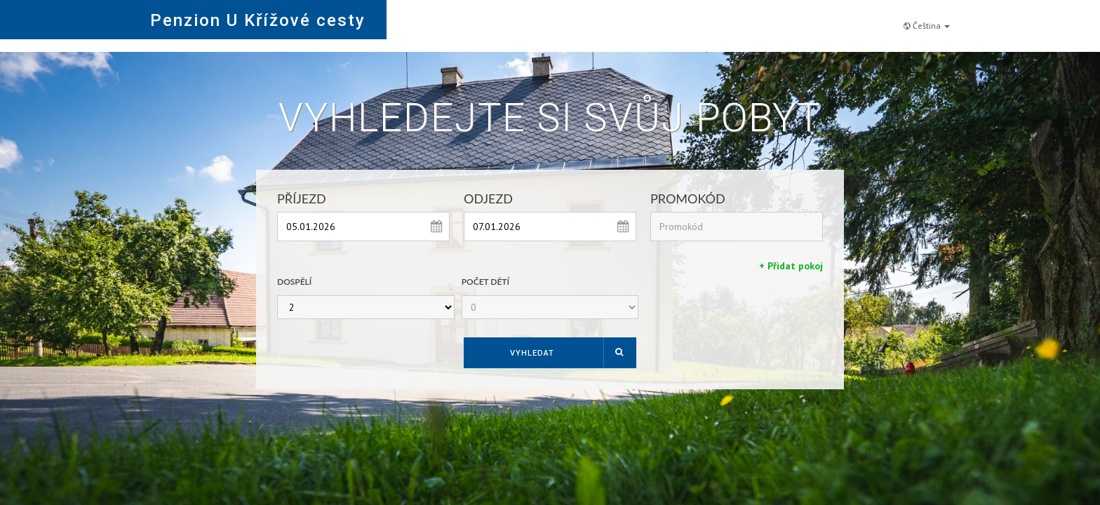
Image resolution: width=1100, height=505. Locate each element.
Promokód (687, 198)
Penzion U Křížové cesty (257, 20)
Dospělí (294, 281)
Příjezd (301, 198)
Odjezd (488, 198)
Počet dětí (485, 281)
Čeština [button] (927, 18)
